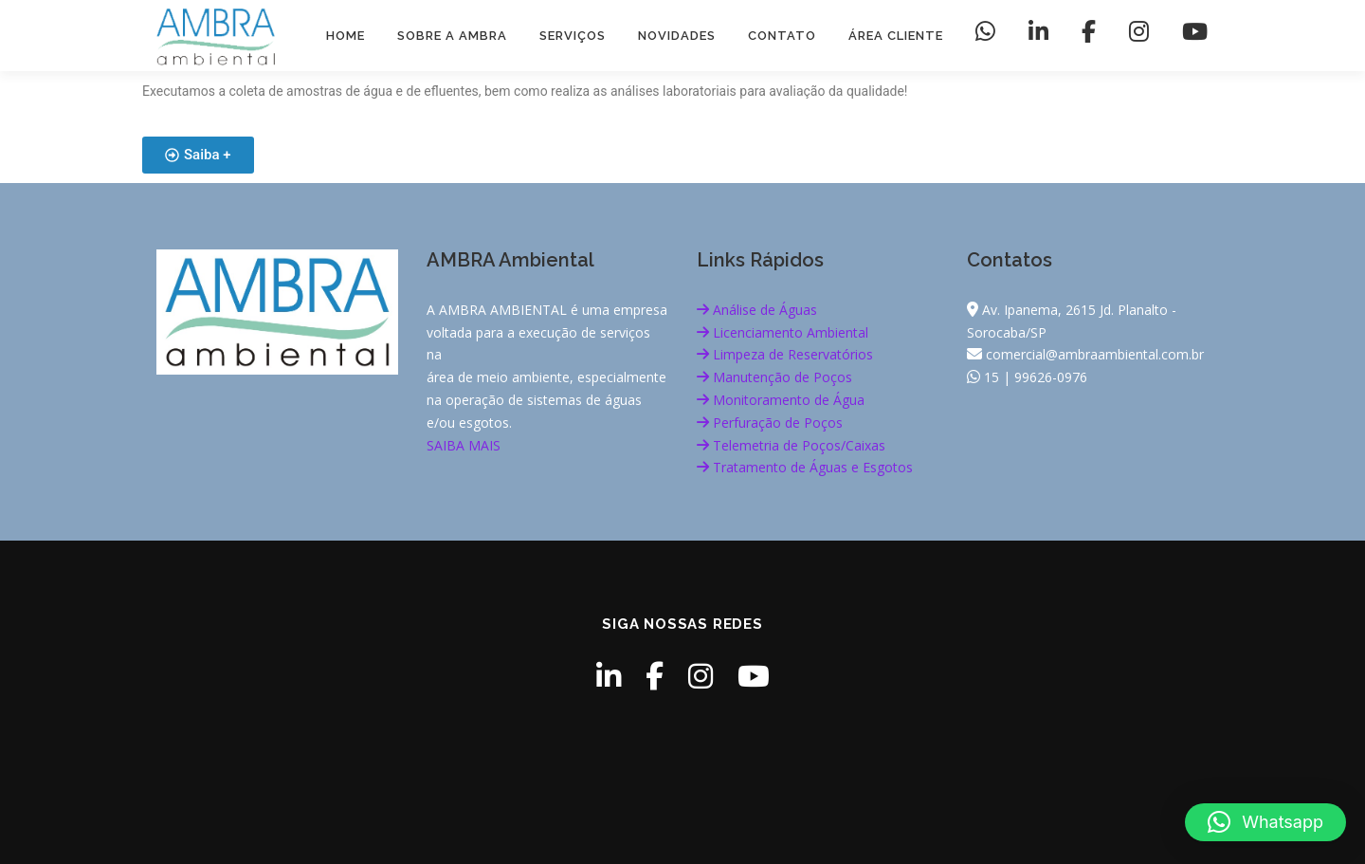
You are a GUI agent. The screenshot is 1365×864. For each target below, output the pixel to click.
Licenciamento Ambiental (782, 332)
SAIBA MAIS (463, 445)
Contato (782, 35)
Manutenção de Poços (774, 377)
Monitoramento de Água (780, 400)
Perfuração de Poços (770, 423)
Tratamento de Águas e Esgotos (805, 467)
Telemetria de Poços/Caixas (791, 445)
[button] (1265, 822)
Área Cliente (895, 35)
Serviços (572, 35)
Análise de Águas (757, 310)
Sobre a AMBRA (452, 35)
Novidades (677, 35)
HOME (345, 35)
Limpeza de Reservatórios (785, 354)
